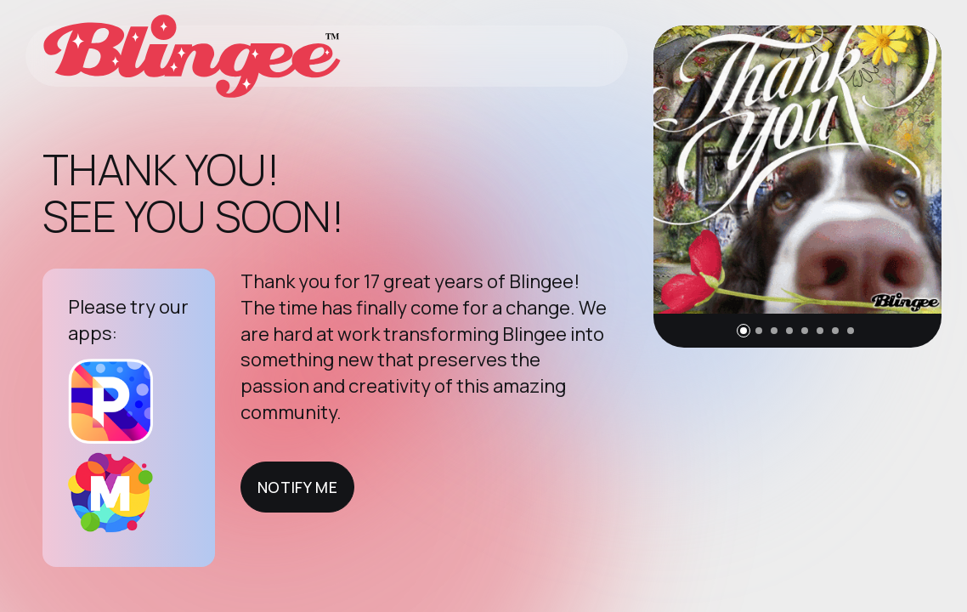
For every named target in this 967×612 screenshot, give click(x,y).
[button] (743, 330)
